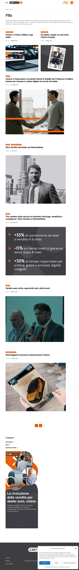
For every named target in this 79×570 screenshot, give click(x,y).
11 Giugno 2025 (13, 291)
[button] (76, 548)
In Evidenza (9, 32)
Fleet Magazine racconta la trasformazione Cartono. (28, 355)
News (7, 76)
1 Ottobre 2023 (14, 358)
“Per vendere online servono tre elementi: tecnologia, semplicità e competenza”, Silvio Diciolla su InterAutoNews (34, 217)
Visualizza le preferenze (70, 563)
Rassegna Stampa (16, 144)
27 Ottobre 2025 (14, 84)
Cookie (8, 558)
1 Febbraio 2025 (14, 40)
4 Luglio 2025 (13, 150)
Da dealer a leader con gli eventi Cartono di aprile (55, 36)
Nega (56, 563)
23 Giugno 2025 (14, 222)
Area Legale (9, 564)
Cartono (7, 40)
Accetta (45, 563)
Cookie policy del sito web (64, 566)
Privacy (8, 561)
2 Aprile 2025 (48, 40)
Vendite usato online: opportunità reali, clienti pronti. (28, 288)
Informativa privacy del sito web (51, 566)
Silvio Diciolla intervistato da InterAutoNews (24, 147)
